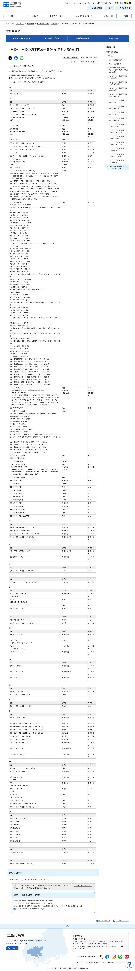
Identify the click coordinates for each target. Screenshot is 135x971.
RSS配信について (122, 962)
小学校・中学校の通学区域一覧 (23, 66)
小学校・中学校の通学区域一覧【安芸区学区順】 (118, 149)
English (68, 3)
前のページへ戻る (104, 920)
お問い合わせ (125, 8)
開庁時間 (78, 936)
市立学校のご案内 (43, 23)
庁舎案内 (14, 948)
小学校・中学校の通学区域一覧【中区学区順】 (118, 77)
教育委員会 (30, 23)
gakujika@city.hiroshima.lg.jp (30, 909)
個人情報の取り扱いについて (95, 962)
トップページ (20, 23)
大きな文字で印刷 (88, 62)
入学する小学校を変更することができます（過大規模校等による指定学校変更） (118, 70)
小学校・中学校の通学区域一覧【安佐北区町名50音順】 (118, 143)
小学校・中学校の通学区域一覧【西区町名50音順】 (118, 119)
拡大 (110, 3)
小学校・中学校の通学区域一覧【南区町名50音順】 (118, 107)
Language (77, 3)
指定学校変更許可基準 (115, 60)
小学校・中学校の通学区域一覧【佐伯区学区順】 (28, 82)
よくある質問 (97, 8)
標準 (105, 3)
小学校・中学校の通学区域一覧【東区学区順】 (118, 89)
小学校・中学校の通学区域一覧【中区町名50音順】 (118, 83)
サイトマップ (79, 962)
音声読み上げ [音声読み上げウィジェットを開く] (89, 3)
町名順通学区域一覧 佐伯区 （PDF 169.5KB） (30, 879)
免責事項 (111, 962)
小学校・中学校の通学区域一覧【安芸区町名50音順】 (118, 155)
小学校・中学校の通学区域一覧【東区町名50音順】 (118, 95)
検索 (110, 8)
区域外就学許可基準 (115, 64)
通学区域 (54, 23)
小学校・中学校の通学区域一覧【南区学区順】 (118, 101)
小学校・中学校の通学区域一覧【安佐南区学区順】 (118, 125)
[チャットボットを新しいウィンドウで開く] (129, 968)
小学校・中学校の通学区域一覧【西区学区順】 (118, 113)
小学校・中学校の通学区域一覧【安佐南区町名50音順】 (118, 131)
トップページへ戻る (122, 920)
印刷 (73, 62)
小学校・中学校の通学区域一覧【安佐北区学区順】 (118, 137)
